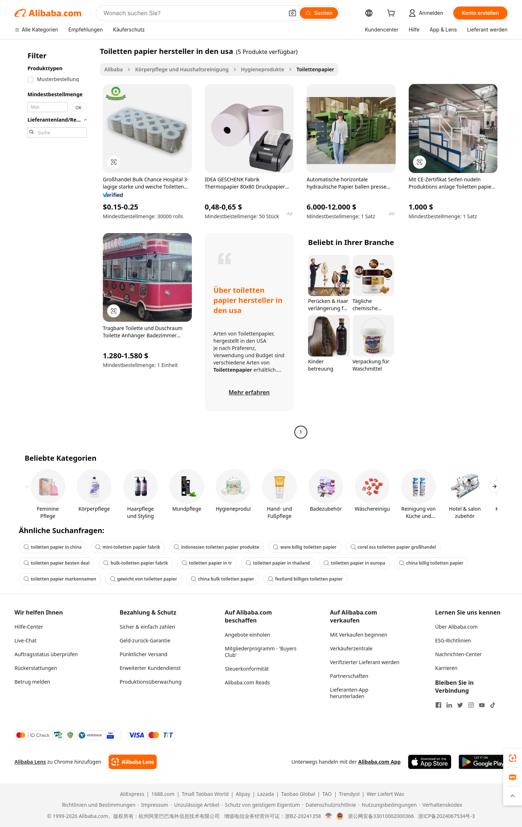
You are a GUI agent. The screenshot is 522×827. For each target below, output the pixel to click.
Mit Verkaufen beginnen (358, 634)
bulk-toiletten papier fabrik (135, 563)
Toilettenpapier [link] (315, 69)
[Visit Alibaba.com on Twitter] (460, 705)
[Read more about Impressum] (153, 805)
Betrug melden (32, 681)
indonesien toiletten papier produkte (216, 547)
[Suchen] (319, 13)
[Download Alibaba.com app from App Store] (429, 762)
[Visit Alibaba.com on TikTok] (492, 705)
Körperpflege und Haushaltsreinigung (181, 69)
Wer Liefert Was (385, 794)
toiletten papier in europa (354, 563)
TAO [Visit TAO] (327, 794)
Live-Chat (25, 640)
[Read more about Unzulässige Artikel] (195, 805)
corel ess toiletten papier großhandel (393, 547)
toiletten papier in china (52, 547)
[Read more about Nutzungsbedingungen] (387, 805)
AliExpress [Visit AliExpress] (132, 794)
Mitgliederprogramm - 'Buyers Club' (260, 651)
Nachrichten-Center (458, 654)
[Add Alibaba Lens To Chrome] (133, 762)
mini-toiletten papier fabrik (127, 547)
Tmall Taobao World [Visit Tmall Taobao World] (205, 794)
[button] (292, 13)
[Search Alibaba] (193, 13)
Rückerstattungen (35, 667)
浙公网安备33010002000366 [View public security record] (381, 816)
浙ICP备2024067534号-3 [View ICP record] (446, 816)
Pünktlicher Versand (144, 654)
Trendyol (349, 794)
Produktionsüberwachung (151, 681)
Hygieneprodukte (262, 69)
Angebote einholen (247, 634)
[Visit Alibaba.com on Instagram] (471, 705)
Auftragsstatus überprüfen (46, 654)
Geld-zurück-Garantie (145, 640)
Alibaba (113, 69)
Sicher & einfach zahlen (147, 626)
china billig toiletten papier (431, 563)
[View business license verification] (328, 816)
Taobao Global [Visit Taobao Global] (298, 794)
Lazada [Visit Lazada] (265, 794)
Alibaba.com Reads (247, 682)
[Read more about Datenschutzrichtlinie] (329, 805)
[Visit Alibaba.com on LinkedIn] (449, 705)
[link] (512, 758)
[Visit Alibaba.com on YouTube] (482, 705)
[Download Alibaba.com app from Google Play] (483, 762)
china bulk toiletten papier (222, 579)
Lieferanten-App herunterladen (349, 693)
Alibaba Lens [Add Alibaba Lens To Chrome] (30, 761)
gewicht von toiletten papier (143, 579)
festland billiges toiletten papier (305, 579)
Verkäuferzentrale (351, 648)
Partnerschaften (349, 675)
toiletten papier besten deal (56, 563)
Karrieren (446, 667)
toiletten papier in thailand (278, 563)
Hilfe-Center (28, 626)
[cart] (392, 14)
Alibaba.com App (379, 761)
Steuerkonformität (247, 668)
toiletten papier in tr (207, 563)
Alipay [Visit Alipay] (243, 794)
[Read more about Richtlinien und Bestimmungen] (97, 805)
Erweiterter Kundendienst (150, 667)
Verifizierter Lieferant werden (365, 662)
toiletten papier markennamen (60, 579)
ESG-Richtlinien (453, 640)
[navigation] (55, 242)
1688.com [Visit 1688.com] (162, 794)
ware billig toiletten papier (304, 547)
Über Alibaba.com (456, 626)
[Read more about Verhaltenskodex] (440, 805)
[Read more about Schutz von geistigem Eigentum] (261, 805)
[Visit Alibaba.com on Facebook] (438, 705)
